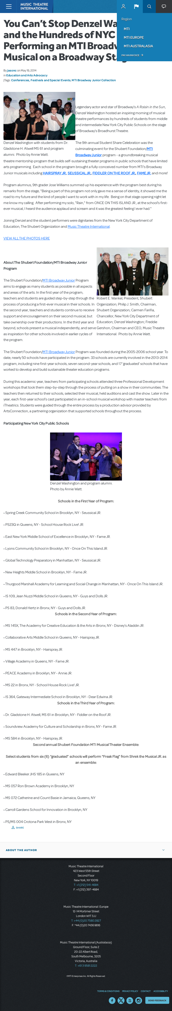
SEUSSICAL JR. (79, 173)
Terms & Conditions (108, 991)
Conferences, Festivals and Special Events (40, 80)
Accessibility (160, 991)
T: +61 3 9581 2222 (86, 966)
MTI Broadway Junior (59, 280)
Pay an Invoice (130, 55)
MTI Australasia (138, 46)
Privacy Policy (130, 991)
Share (20, 827)
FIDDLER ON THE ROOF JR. (114, 173)
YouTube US (129, 1000)
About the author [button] (21, 850)
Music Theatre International (89, 226)
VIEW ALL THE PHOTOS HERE (26, 238)
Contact (146, 991)
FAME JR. (144, 173)
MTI (127, 28)
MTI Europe (134, 37)
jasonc (12, 70)
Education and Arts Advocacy (26, 75)
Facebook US (112, 1000)
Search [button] (149, 6)
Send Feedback (157, 1000)
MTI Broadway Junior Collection (94, 80)
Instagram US (138, 1000)
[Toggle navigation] (8, 6)
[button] (136, 6)
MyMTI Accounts (123, 6)
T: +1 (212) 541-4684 (86, 885)
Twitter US (121, 1000)
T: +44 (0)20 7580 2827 (86, 921)
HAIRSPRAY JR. (54, 173)
